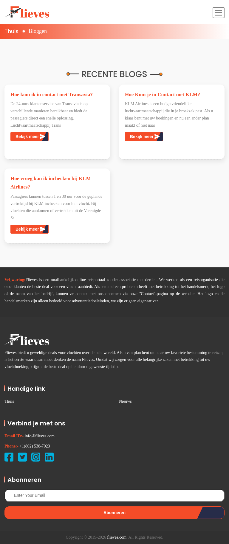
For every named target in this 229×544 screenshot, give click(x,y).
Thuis (11, 31)
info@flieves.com (40, 436)
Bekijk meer (30, 136)
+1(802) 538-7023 (34, 446)
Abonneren (114, 512)
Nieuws (125, 401)
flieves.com (116, 537)
